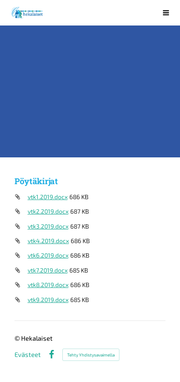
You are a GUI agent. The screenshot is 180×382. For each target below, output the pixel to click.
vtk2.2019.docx (48, 211)
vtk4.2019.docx (48, 240)
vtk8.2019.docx (48, 284)
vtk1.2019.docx (48, 196)
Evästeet (27, 354)
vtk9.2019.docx (48, 299)
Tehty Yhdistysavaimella (91, 354)
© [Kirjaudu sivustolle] (17, 338)
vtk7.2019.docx (48, 270)
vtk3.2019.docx (48, 226)
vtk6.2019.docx (48, 255)
